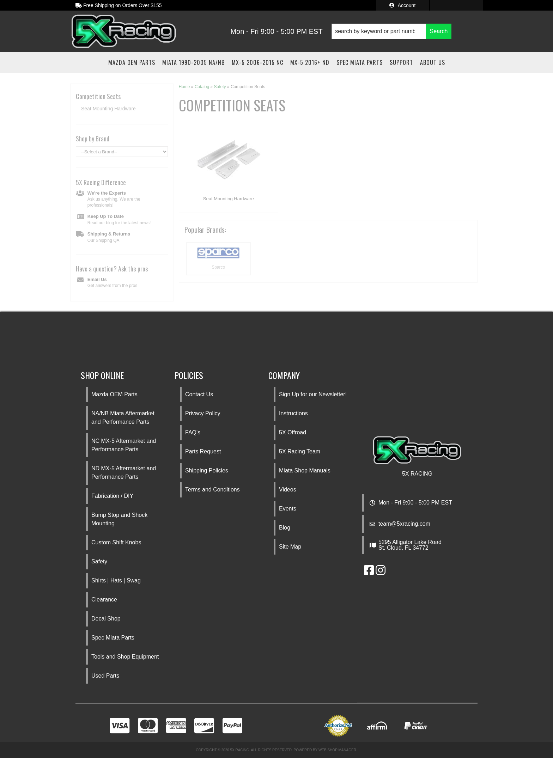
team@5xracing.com (404, 524)
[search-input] (379, 31)
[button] (391, 31)
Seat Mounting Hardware (228, 198)
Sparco (218, 267)
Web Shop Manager (337, 750)
